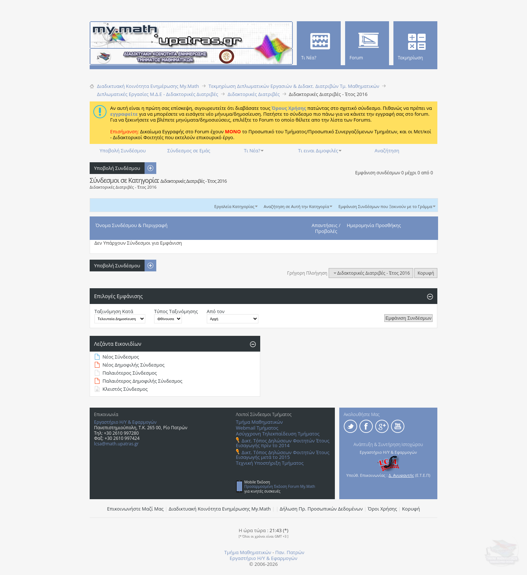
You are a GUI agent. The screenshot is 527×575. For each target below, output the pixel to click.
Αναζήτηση (387, 150)
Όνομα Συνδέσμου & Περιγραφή (132, 225)
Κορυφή (426, 273)
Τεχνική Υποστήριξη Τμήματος (270, 463)
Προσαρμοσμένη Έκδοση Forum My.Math (279, 486)
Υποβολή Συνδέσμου (123, 150)
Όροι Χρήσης (382, 508)
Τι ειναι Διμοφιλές (318, 150)
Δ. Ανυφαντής (401, 475)
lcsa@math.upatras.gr (116, 444)
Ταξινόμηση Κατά (113, 311)
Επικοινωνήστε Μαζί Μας (135, 508)
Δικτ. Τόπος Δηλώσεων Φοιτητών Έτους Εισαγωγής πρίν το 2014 (282, 443)
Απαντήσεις (325, 225)
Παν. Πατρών (289, 552)
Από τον (216, 311)
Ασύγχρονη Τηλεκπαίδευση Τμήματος (277, 433)
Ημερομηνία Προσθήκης (374, 225)
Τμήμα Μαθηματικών (259, 422)
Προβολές (326, 231)
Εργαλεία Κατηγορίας (234, 206)
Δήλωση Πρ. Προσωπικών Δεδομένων (321, 508)
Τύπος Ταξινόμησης (176, 311)
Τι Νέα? (252, 150)
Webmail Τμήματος (257, 427)
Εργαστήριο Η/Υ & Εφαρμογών (125, 422)
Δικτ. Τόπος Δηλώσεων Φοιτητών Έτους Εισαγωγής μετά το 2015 (282, 454)
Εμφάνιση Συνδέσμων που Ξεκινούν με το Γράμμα (385, 206)
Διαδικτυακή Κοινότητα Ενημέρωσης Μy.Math (220, 508)
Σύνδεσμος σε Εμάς (188, 150)
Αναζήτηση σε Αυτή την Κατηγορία (296, 206)
